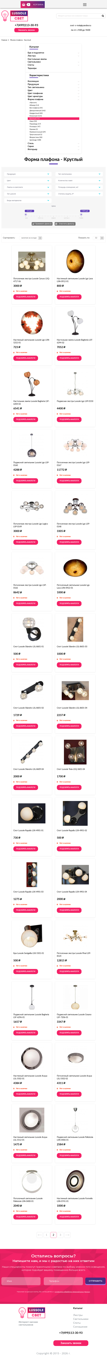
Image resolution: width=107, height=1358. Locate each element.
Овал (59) (33, 121)
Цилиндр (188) (35, 140)
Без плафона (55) (36, 108)
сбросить (33, 102)
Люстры (78, 1315)
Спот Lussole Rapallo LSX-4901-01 (28, 831)
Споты (77, 1323)
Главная (4, 40)
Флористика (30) (36, 137)
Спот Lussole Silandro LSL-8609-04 (28, 769)
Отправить (95, 1281)
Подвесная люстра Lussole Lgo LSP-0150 (75, 401)
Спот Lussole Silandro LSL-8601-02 (28, 708)
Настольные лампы (37, 59)
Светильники (80, 1319)
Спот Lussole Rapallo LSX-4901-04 (72, 892)
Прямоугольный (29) (38, 132)
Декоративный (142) (37, 110)
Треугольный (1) (36, 134)
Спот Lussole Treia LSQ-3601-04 (71, 769)
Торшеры (32, 68)
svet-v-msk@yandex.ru (80, 25)
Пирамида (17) (35, 124)
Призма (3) (34, 129)
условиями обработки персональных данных (72, 1292)
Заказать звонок (26, 30)
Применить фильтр (43, 224)
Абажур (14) (34, 105)
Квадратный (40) (36, 113)
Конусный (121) (36, 116)
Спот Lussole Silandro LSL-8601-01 (28, 647)
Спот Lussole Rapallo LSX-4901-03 (28, 892)
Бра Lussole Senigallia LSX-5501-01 (28, 953)
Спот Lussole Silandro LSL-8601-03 (72, 647)
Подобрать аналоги (25, 297)
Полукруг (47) (35, 126)
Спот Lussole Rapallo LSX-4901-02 (72, 831)
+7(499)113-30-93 (26, 25)
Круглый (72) (35, 118)
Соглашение (80, 1327)
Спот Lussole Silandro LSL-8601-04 (72, 708)
